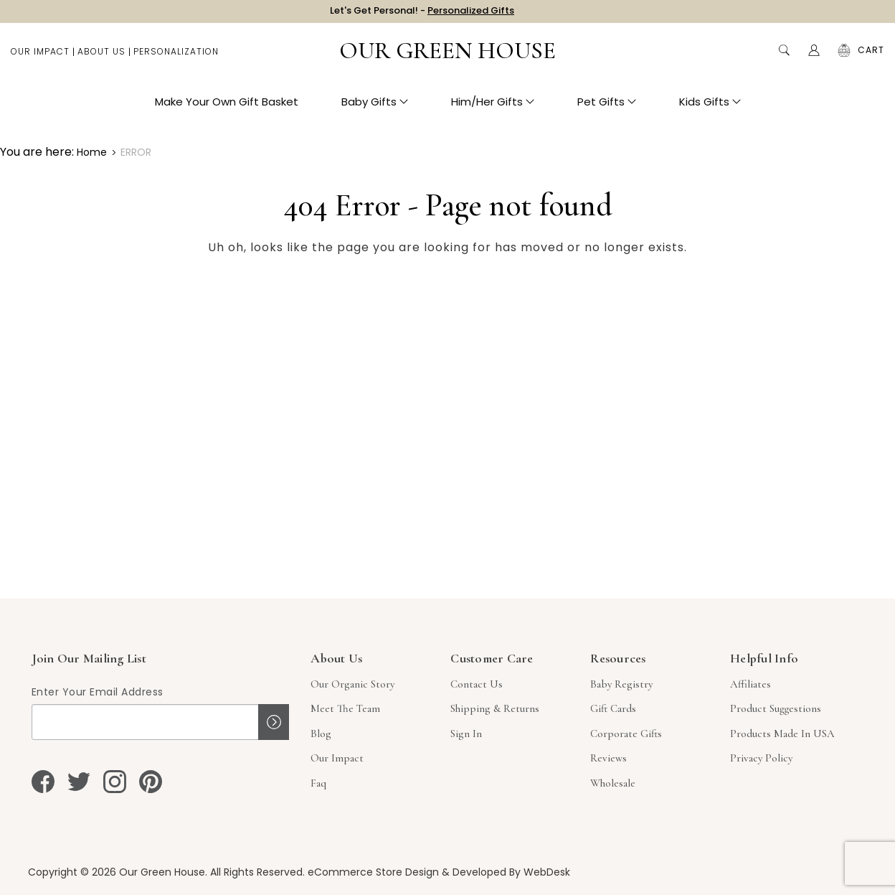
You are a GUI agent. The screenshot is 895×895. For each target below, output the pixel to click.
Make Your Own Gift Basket (226, 108)
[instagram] (114, 781)
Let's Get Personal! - (422, 14)
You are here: (37, 152)
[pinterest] (150, 781)
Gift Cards (613, 708)
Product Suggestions (775, 708)
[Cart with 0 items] (871, 57)
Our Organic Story (352, 684)
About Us (101, 58)
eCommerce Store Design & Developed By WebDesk (439, 872)
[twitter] (78, 781)
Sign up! (273, 722)
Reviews (608, 757)
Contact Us (476, 684)
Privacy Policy (761, 757)
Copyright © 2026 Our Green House (116, 872)
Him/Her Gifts (492, 108)
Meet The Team (345, 708)
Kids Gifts (710, 108)
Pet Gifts (606, 108)
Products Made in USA (782, 733)
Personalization (176, 58)
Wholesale (612, 783)
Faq (318, 783)
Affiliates (750, 684)
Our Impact (40, 58)
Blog (321, 733)
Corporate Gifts (626, 733)
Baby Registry (621, 684)
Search (784, 57)
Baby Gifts (374, 108)
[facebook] (43, 781)
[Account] (814, 57)
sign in (466, 733)
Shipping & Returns (494, 708)
